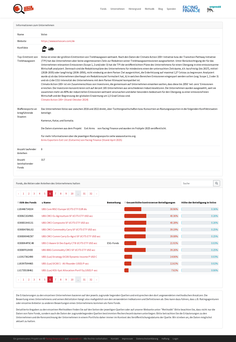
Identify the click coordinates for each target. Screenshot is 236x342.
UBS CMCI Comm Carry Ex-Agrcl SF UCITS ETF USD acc (71, 236)
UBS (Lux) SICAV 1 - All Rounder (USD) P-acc (65, 263)
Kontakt (115, 338)
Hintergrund (135, 8)
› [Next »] (96, 193)
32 (91, 193)
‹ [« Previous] (18, 193)
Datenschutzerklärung (147, 338)
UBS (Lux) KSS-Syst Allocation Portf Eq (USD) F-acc (69, 270)
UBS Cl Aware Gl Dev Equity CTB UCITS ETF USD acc (69, 243)
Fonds (103, 8)
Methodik (149, 8)
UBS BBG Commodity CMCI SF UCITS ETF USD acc (68, 249)
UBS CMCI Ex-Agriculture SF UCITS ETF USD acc (67, 215)
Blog (160, 8)
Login (175, 338)
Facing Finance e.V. (55, 338)
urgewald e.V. (75, 338)
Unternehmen (117, 8)
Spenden (171, 8)
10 (72, 193)
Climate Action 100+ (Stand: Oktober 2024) (64, 99)
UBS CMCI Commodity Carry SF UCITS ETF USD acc (69, 229)
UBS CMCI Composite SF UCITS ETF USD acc (65, 222)
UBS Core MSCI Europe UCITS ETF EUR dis (64, 209)
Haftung (165, 338)
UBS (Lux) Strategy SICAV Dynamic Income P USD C (69, 256)
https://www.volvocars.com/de (58, 41)
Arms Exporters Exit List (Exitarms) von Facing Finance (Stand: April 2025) (81, 140)
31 (84, 193)
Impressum (127, 338)
